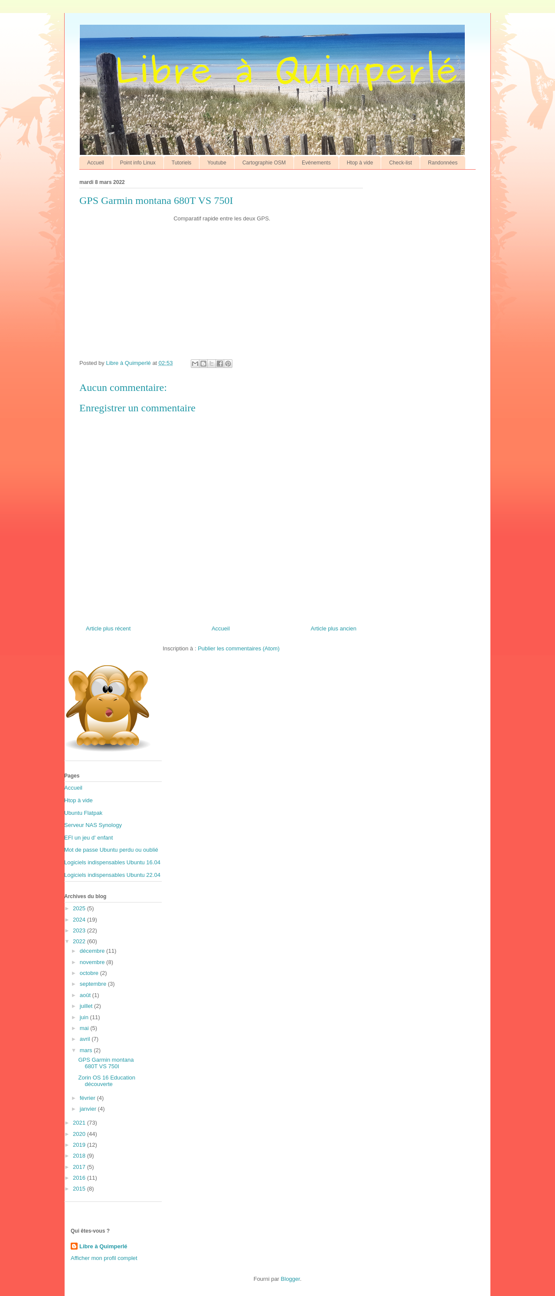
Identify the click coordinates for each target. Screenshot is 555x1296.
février (88, 1098)
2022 (80, 941)
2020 (80, 1134)
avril (85, 1039)
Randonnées (442, 163)
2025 (80, 908)
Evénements (316, 163)
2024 (80, 919)
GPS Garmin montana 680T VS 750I (106, 1063)
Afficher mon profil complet (104, 1258)
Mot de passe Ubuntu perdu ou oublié (111, 850)
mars (87, 1050)
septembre (94, 984)
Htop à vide (360, 163)
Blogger (290, 1279)
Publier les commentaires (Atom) (239, 648)
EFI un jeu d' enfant (88, 837)
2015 (80, 1188)
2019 (80, 1145)
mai (85, 1028)
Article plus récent (108, 628)
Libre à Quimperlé (103, 1246)
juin (85, 1017)
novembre (93, 962)
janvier (89, 1109)
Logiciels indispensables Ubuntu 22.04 (112, 875)
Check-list (400, 163)
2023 (80, 930)
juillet (87, 1006)
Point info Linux (138, 163)
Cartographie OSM (264, 163)
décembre (93, 951)
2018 (80, 1155)
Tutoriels (182, 163)
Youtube (216, 163)
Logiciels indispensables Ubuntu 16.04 (112, 862)
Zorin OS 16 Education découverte (106, 1081)
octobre (90, 973)
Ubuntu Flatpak (83, 813)
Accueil (95, 163)
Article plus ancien (334, 628)
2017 (80, 1167)
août (86, 995)
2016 (80, 1178)
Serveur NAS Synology (93, 825)
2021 (80, 1122)
